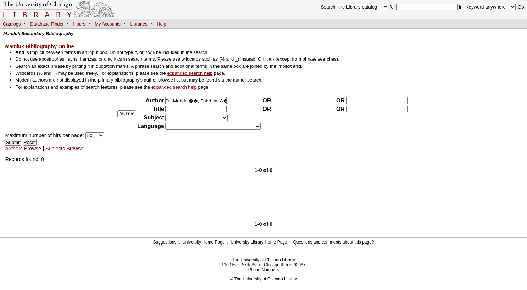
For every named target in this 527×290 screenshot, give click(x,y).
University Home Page (203, 242)
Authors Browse (23, 148)
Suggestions (164, 242)
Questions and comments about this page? (333, 242)
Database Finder (47, 24)
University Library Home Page (259, 242)
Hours (79, 24)
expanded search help (189, 73)
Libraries (139, 24)
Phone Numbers (263, 269)
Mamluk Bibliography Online (39, 46)
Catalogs (12, 24)
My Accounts (108, 24)
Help (161, 24)
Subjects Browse (64, 148)
